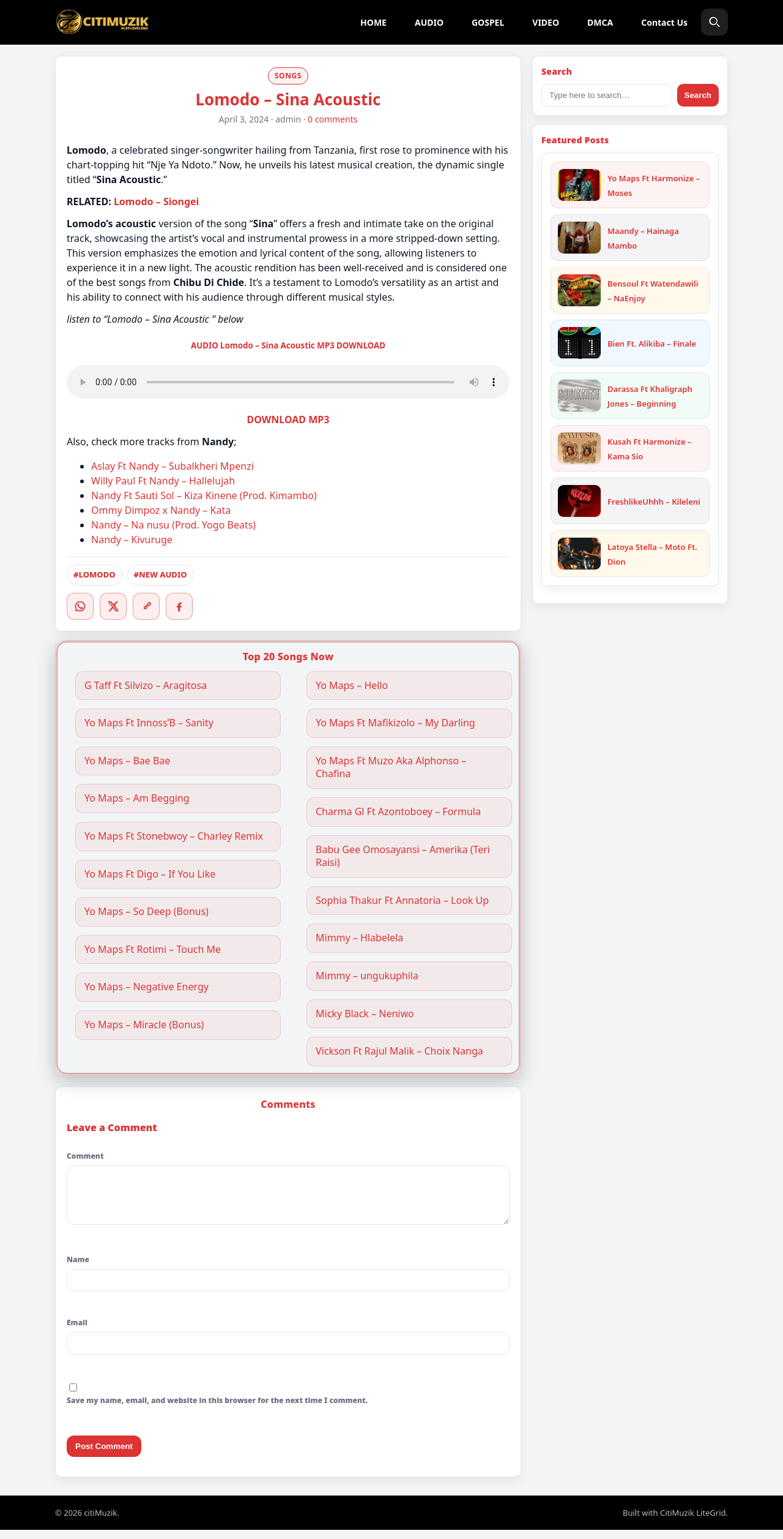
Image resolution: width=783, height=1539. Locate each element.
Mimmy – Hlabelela (359, 937)
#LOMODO (94, 574)
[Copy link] (146, 606)
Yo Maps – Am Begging (137, 798)
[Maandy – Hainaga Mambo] (579, 237)
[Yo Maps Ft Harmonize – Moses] (579, 184)
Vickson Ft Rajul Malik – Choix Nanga (399, 1051)
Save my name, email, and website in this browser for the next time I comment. (217, 1409)
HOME (373, 22)
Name (78, 1268)
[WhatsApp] (80, 606)
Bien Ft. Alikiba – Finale (651, 343)
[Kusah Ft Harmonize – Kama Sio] (579, 448)
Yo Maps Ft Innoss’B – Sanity (148, 723)
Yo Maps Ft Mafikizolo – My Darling (395, 723)
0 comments (332, 119)
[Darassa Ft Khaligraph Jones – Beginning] (579, 395)
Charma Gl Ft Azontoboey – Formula (398, 811)
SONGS (288, 75)
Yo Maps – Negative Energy (146, 986)
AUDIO (429, 22)
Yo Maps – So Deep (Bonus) (146, 911)
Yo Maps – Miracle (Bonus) (144, 1024)
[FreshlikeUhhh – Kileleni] (579, 500)
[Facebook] (179, 606)
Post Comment (104, 1455)
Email (77, 1331)
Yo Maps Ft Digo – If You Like (149, 874)
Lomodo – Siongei (156, 201)
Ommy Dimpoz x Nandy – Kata (161, 510)
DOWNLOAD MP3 (288, 419)
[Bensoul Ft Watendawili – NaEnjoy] (579, 290)
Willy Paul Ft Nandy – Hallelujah (163, 480)
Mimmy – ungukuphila (367, 975)
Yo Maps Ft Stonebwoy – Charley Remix (173, 836)
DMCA (600, 22)
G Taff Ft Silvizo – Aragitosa (145, 685)
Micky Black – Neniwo (365, 1013)
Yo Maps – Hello (352, 685)
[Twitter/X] (113, 606)
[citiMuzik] (102, 22)
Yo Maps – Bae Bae (127, 760)
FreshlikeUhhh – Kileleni (653, 501)
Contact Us (664, 22)
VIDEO (545, 22)
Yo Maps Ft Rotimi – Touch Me (152, 949)
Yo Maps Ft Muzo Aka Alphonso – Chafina (391, 767)
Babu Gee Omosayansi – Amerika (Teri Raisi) (403, 856)
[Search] (714, 22)
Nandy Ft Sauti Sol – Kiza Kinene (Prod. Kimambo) (204, 495)
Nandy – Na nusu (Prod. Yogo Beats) (173, 525)
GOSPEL (488, 22)
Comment (85, 1156)
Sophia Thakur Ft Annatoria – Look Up (402, 900)
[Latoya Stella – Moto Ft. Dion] (579, 553)
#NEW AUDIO (160, 574)
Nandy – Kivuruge (132, 539)
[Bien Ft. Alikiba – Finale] (579, 342)
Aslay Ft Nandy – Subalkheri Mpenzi (172, 466)
